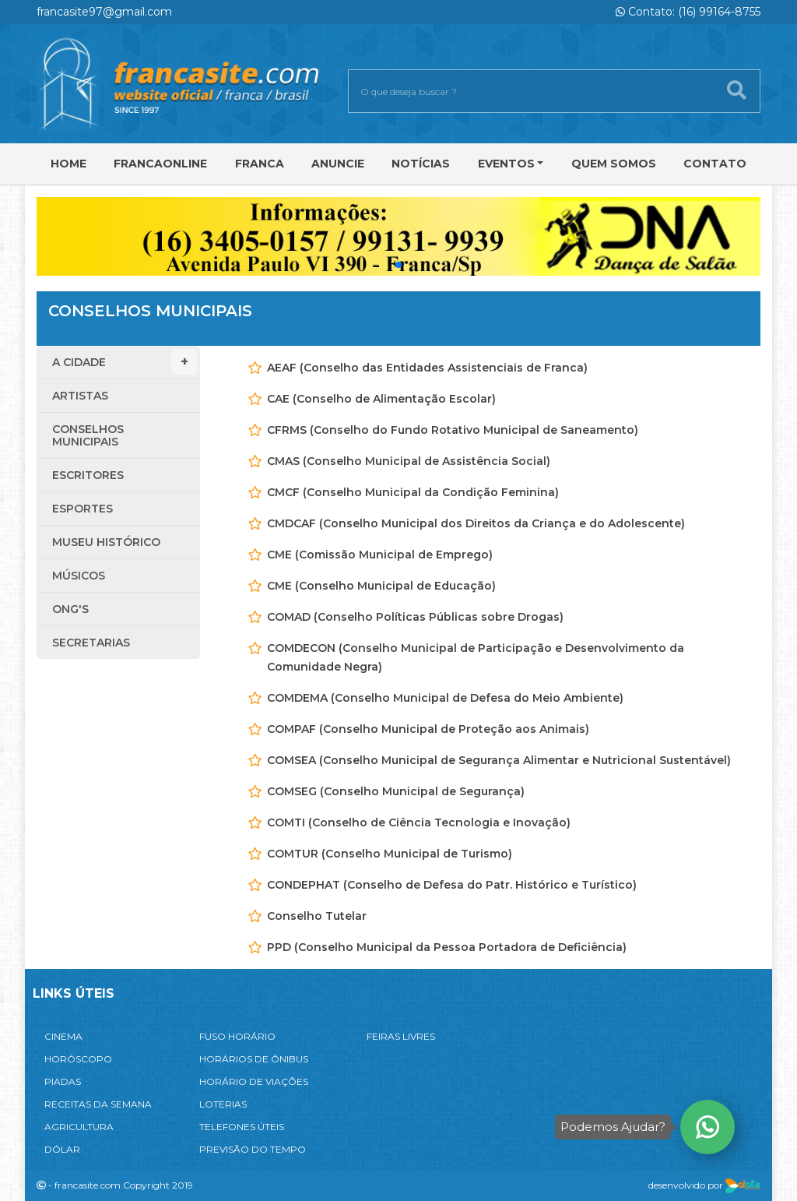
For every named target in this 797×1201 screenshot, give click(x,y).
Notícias (420, 164)
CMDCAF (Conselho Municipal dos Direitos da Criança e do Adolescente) (476, 523)
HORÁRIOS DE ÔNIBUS (253, 1059)
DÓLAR (62, 1149)
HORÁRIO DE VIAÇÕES (253, 1081)
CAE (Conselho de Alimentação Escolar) (381, 399)
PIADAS (62, 1081)
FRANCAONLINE (160, 164)
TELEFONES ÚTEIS (241, 1126)
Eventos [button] (506, 164)
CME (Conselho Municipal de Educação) (381, 586)
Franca (259, 164)
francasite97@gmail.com (104, 12)
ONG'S (70, 609)
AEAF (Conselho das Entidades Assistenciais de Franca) (427, 368)
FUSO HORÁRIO (237, 1036)
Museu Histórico (106, 542)
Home (68, 164)
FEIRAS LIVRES (401, 1036)
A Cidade (124, 362)
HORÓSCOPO (78, 1059)
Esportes (82, 509)
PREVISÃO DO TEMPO (252, 1149)
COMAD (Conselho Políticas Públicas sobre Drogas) (415, 617)
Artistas (80, 396)
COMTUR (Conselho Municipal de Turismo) (389, 854)
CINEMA (63, 1036)
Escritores (88, 475)
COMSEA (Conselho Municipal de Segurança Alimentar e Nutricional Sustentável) (499, 760)
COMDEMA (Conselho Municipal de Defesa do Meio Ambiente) (445, 698)
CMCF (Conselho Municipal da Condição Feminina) (413, 492)
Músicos (78, 576)
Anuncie (337, 164)
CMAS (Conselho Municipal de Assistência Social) (408, 461)
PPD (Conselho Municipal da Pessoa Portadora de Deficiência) (447, 947)
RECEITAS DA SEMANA (98, 1104)
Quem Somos (613, 164)
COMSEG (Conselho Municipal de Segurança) (396, 791)
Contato (714, 164)
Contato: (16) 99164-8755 (688, 12)
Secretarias (91, 643)
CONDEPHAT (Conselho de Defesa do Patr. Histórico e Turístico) (452, 885)
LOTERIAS (223, 1104)
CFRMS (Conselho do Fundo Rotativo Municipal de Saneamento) (452, 430)
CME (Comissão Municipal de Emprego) (380, 555)
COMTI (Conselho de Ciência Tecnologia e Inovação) (419, 822)
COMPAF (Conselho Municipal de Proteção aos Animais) (428, 729)
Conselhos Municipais (88, 435)
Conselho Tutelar (317, 916)
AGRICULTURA (79, 1126)
